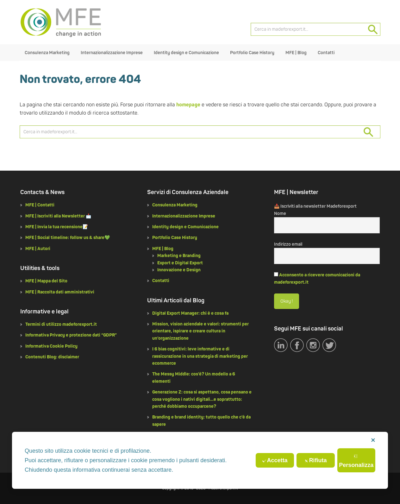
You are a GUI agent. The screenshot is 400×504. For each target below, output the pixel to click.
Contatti (160, 280)
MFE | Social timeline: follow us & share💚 (67, 237)
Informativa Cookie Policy (51, 346)
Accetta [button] (275, 460)
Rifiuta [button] (315, 460)
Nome (280, 213)
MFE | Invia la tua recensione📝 (56, 227)
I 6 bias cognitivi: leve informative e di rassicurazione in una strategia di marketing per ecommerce (200, 356)
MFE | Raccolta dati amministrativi (59, 292)
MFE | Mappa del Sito (46, 281)
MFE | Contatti (39, 205)
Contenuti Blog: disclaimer (52, 357)
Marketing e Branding (179, 255)
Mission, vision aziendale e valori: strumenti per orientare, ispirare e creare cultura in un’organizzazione (200, 331)
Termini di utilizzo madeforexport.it (61, 324)
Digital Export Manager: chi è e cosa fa (190, 313)
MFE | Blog (162, 248)
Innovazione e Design (179, 270)
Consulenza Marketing (174, 205)
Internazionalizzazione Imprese (183, 216)
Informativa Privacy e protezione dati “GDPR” (71, 335)
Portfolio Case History (174, 237)
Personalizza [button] (356, 461)
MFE (61, 22)
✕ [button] (373, 440)
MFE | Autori (37, 248)
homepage (188, 105)
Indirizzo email (288, 244)
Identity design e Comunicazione (185, 227)
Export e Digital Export (180, 263)
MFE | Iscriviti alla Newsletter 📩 (58, 216)
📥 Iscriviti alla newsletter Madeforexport (315, 206)
